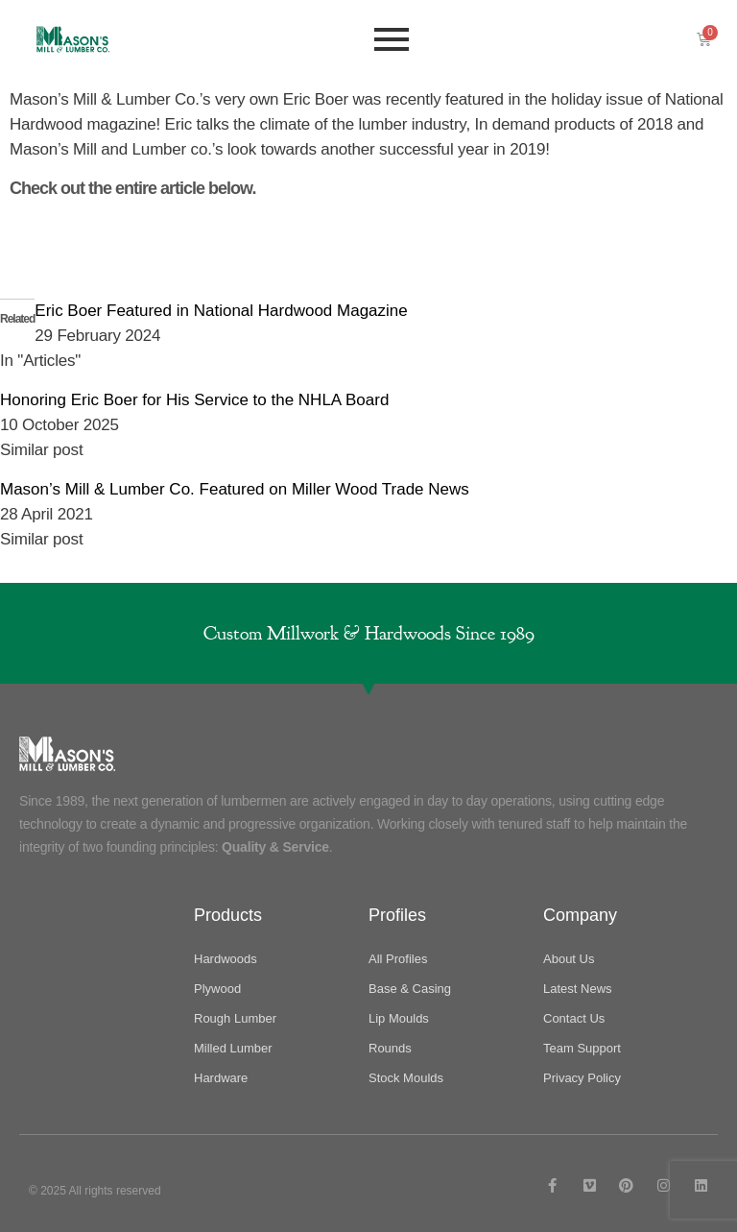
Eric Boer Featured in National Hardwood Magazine (221, 311)
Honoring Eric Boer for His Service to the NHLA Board (194, 400)
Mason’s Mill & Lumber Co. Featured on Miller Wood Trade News (234, 489)
